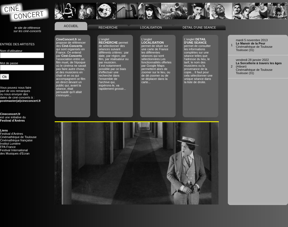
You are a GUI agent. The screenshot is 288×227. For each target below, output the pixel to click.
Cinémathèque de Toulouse (18, 137)
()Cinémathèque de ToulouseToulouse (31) (259, 66)
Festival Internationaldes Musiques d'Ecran (15, 151)
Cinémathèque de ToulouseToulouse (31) (254, 45)
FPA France (8, 146)
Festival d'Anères (11, 133)
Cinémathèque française (16, 140)
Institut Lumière (10, 143)
